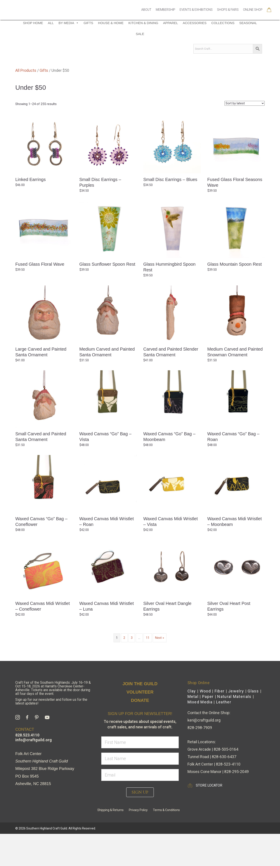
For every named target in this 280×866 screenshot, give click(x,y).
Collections (222, 55)
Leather (223, 734)
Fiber (220, 723)
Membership (165, 16)
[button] (140, 824)
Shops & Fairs (228, 16)
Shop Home (33, 55)
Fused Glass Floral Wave (39, 296)
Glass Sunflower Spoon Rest (107, 296)
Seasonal (248, 55)
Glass (253, 723)
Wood (205, 723)
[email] (139, 807)
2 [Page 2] (124, 670)
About (146, 16)
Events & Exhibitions (196, 16)
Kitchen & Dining (143, 55)
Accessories (194, 55)
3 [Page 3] (132, 670)
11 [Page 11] (147, 670)
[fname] (139, 775)
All (51, 55)
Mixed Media (199, 734)
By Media (68, 55)
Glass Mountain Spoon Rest (234, 296)
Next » (159, 670)
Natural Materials (234, 728)
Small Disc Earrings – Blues (170, 211)
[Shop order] (244, 135)
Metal (193, 728)
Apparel (170, 55)
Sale (140, 66)
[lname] (139, 791)
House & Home (111, 55)
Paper (208, 728)
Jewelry (236, 723)
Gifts (88, 55)
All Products (25, 102)
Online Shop (252, 16)
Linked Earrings (30, 211)
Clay (191, 723)
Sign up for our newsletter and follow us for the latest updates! (51, 734)
